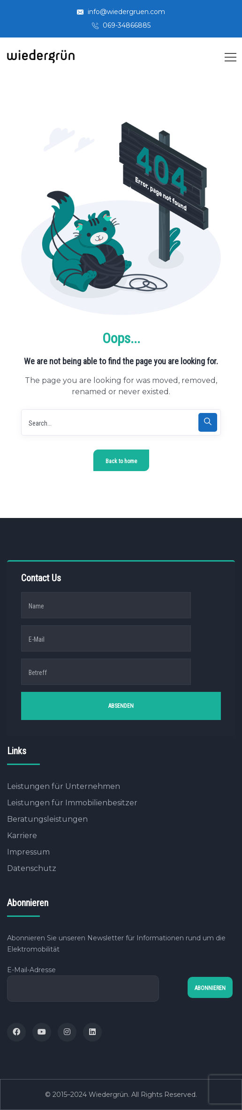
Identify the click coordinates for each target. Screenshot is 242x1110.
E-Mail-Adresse (83, 984)
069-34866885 (121, 25)
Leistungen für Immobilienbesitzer (72, 802)
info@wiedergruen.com (121, 12)
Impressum (28, 852)
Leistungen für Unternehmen (63, 786)
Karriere (22, 835)
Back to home (121, 461)
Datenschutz (31, 868)
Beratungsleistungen (47, 819)
